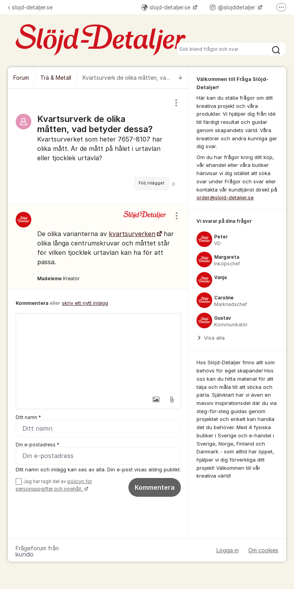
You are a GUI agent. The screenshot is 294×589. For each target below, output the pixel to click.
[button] (155, 399)
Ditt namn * (28, 417)
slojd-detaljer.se (30, 7)
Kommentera (155, 487)
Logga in (227, 550)
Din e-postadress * (38, 445)
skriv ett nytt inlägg (85, 303)
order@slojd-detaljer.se (225, 197)
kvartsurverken (132, 234)
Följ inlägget (151, 183)
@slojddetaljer (233, 7)
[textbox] (98, 352)
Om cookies (263, 550)
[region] (98, 146)
